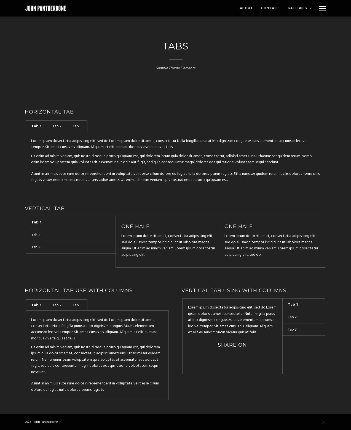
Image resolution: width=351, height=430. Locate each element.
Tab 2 (57, 126)
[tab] (36, 126)
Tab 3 (77, 126)
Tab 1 (36, 126)
